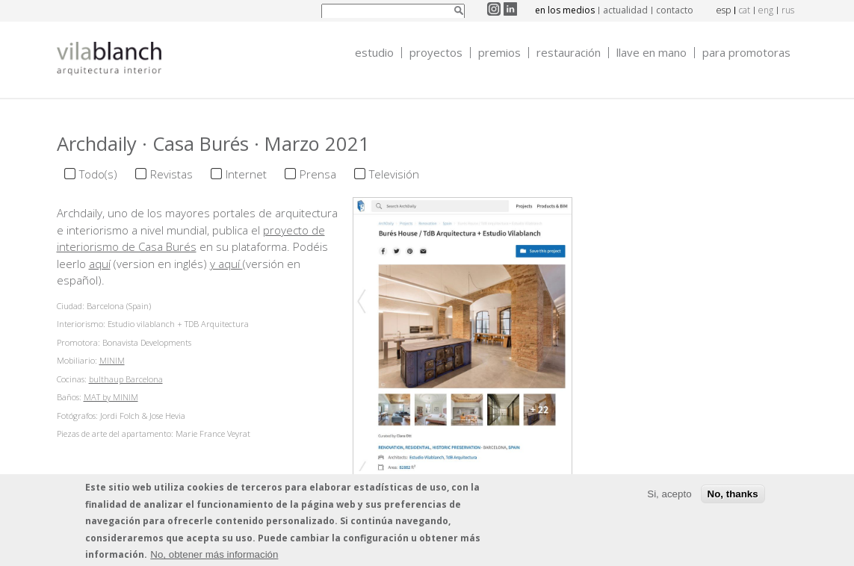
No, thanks (733, 495)
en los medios (565, 10)
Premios (499, 52)
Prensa (318, 174)
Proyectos (435, 52)
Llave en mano (651, 52)
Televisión (394, 174)
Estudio (374, 52)
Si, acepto (669, 495)
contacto (674, 10)
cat (744, 10)
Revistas (171, 174)
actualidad (625, 10)
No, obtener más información (214, 556)
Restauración (568, 52)
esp (724, 10)
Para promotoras (746, 52)
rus (788, 10)
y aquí (226, 263)
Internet (246, 174)
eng (765, 10)
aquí (100, 263)
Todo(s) (98, 174)
